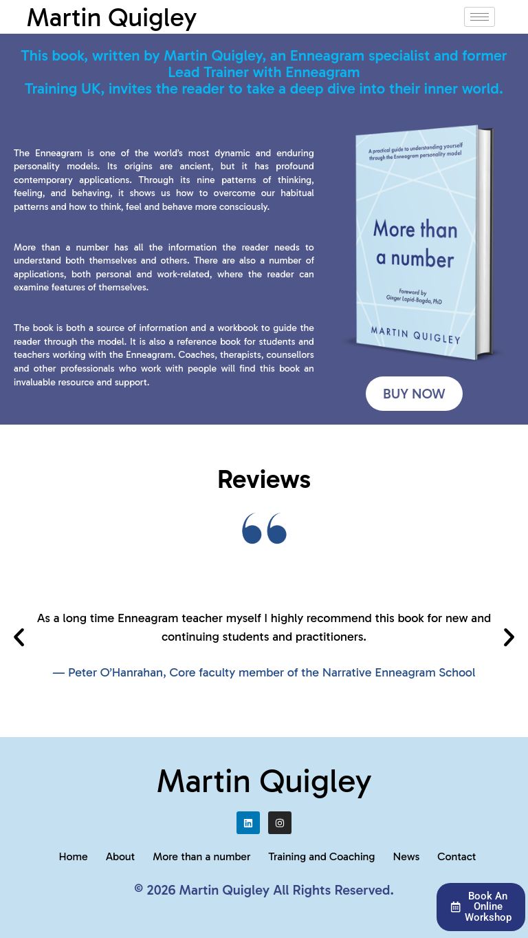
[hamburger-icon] (479, 17)
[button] (19, 637)
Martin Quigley (111, 17)
